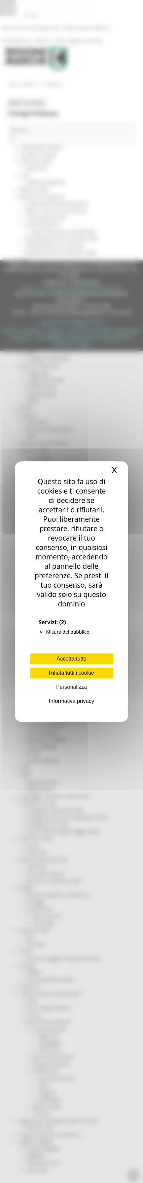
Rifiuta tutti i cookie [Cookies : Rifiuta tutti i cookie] (71, 673)
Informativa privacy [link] (71, 701)
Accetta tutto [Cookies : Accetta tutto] (71, 659)
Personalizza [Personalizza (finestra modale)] (71, 687)
